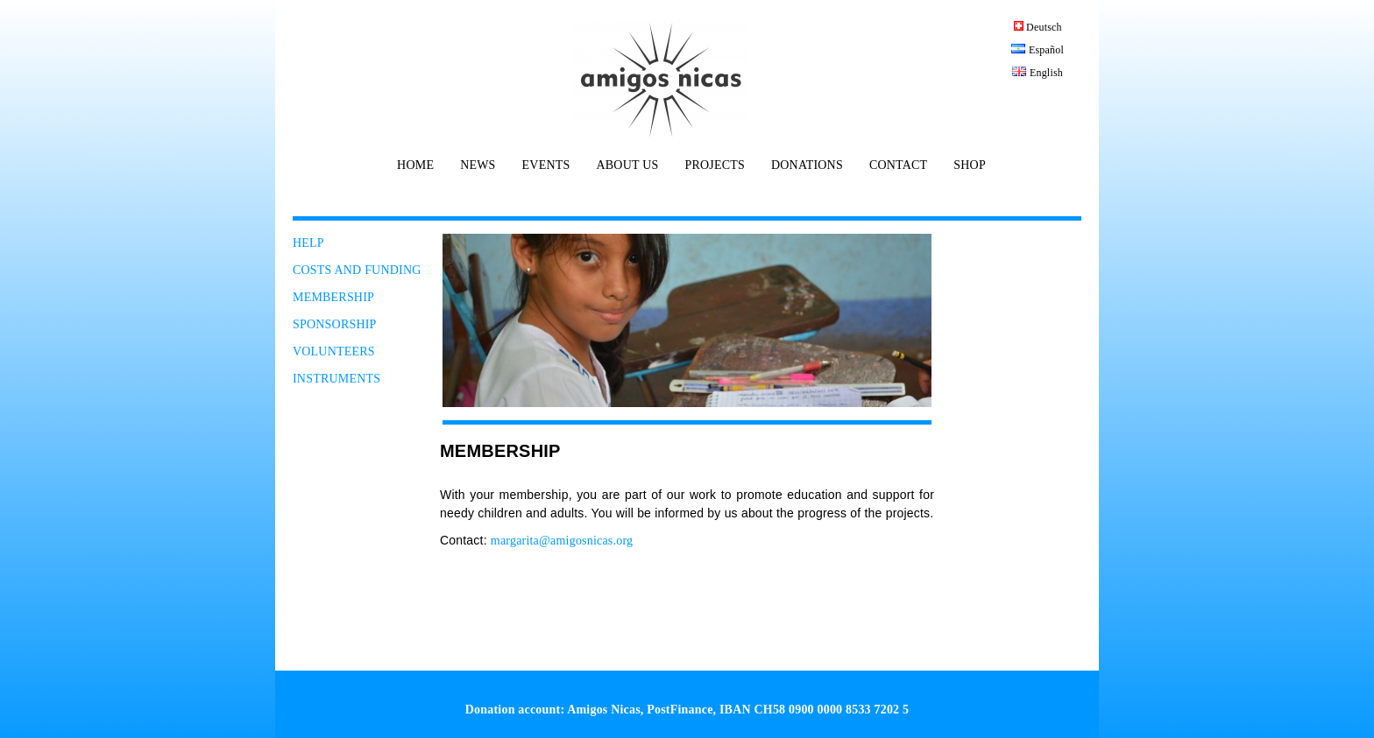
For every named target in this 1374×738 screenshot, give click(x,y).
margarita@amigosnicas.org (562, 540)
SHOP (969, 165)
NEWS (477, 165)
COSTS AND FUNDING (357, 270)
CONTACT (898, 165)
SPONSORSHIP (335, 324)
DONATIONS (807, 165)
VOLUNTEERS (334, 351)
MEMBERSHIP (333, 297)
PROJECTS (714, 165)
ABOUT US (627, 165)
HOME (415, 165)
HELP (308, 243)
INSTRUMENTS (336, 378)
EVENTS (546, 165)
